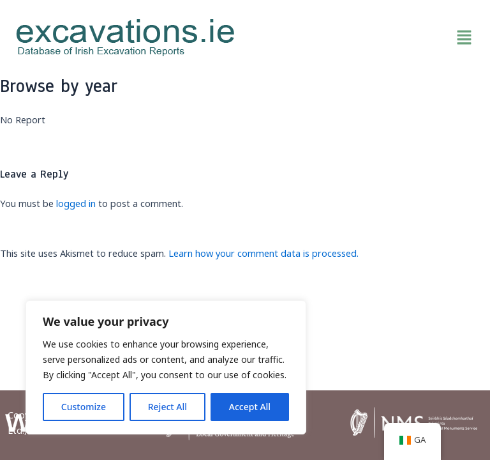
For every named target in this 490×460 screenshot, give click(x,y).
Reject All (167, 407)
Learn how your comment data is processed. (263, 253)
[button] (364, 37)
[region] (166, 367)
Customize (83, 407)
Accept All (250, 407)
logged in (76, 203)
